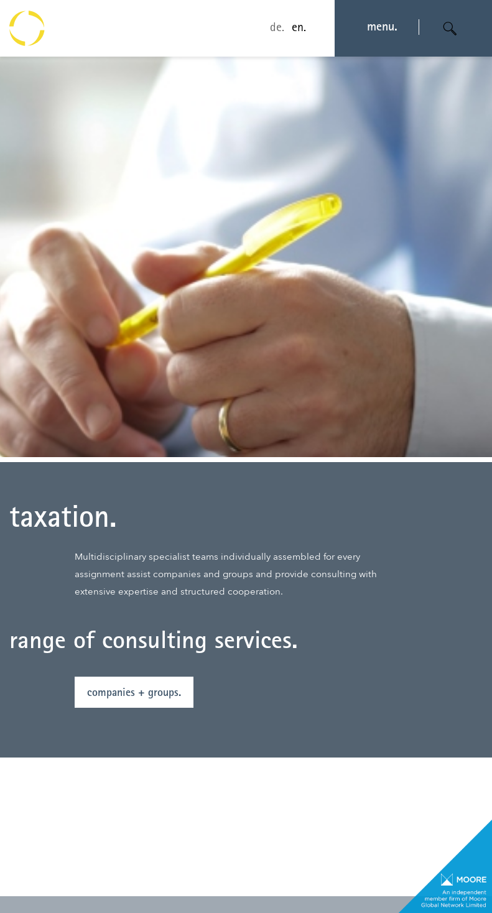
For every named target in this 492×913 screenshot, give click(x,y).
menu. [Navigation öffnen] (382, 28)
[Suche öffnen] (450, 28)
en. (299, 28)
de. (277, 28)
